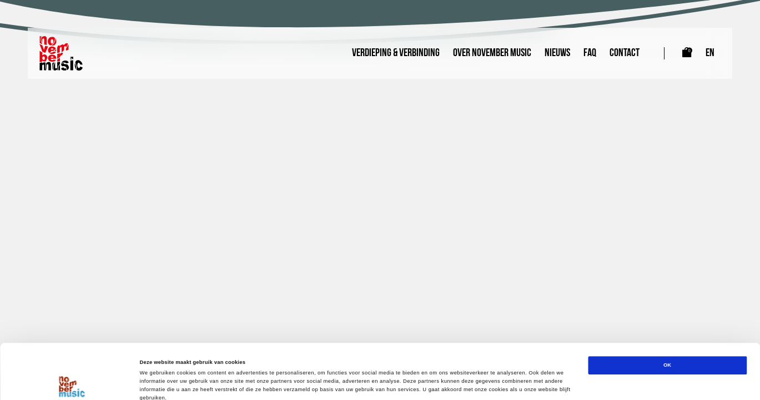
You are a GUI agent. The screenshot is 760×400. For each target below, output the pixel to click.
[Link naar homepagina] (61, 53)
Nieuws (557, 53)
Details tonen (472, 381)
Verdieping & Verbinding (396, 53)
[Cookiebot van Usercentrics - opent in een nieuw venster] (71, 381)
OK (667, 314)
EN (710, 53)
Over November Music (492, 53)
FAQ (589, 53)
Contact (625, 53)
